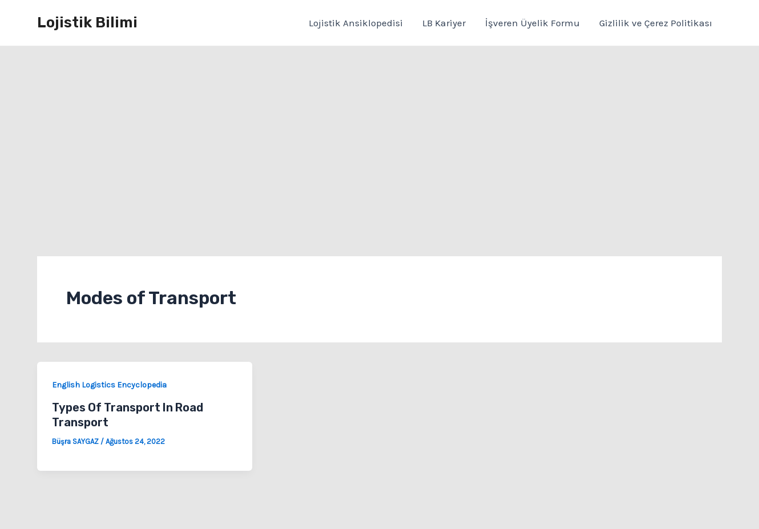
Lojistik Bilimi (87, 22)
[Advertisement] (379, 132)
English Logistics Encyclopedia (109, 385)
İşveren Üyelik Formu (532, 23)
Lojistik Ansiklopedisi (356, 23)
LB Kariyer (444, 23)
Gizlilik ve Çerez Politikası (655, 23)
